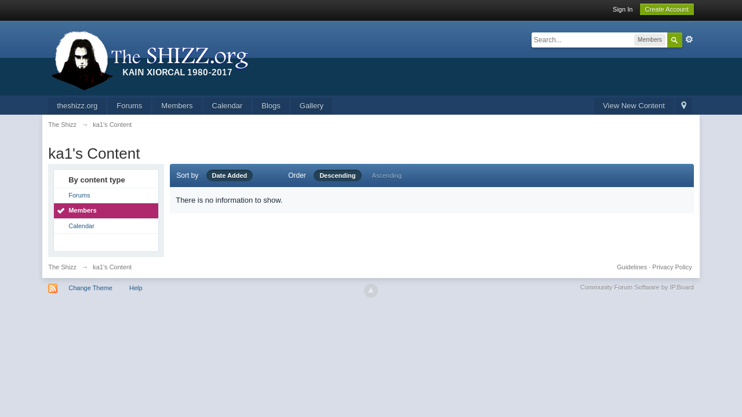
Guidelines (632, 267)
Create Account (667, 9)
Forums (129, 105)
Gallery (311, 105)
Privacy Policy (672, 267)
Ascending (387, 175)
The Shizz (62, 267)
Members (176, 105)
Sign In (622, 9)
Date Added (230, 175)
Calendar (227, 105)
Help (136, 287)
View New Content (634, 105)
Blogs (271, 105)
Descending (337, 175)
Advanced (689, 39)
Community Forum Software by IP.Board (637, 287)
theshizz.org (77, 105)
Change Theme (90, 287)
